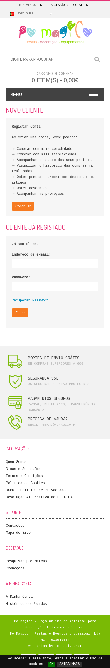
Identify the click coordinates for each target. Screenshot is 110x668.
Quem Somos (16, 462)
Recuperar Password (30, 300)
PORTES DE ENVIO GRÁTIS (53, 358)
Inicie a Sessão (51, 5)
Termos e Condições (24, 476)
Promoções (15, 568)
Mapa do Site (18, 533)
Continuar (23, 206)
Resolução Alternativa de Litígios (40, 497)
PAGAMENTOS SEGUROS (49, 398)
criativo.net (69, 646)
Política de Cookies (25, 483)
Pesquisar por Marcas (26, 561)
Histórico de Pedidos (26, 604)
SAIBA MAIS (69, 664)
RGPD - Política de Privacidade (36, 490)
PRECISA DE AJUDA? (48, 419)
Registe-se (80, 5)
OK (51, 664)
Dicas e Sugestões (23, 469)
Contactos (15, 526)
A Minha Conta (19, 597)
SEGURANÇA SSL (43, 378)
